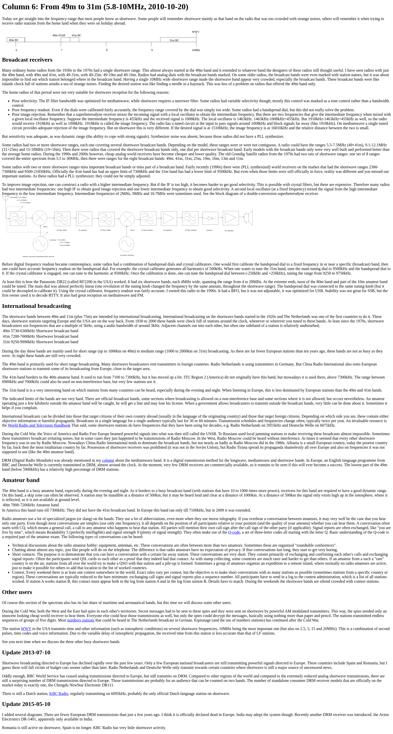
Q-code (234, 532)
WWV (26, 629)
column (108, 460)
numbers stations (80, 620)
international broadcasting (140, 316)
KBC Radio (58, 693)
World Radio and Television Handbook (39, 425)
